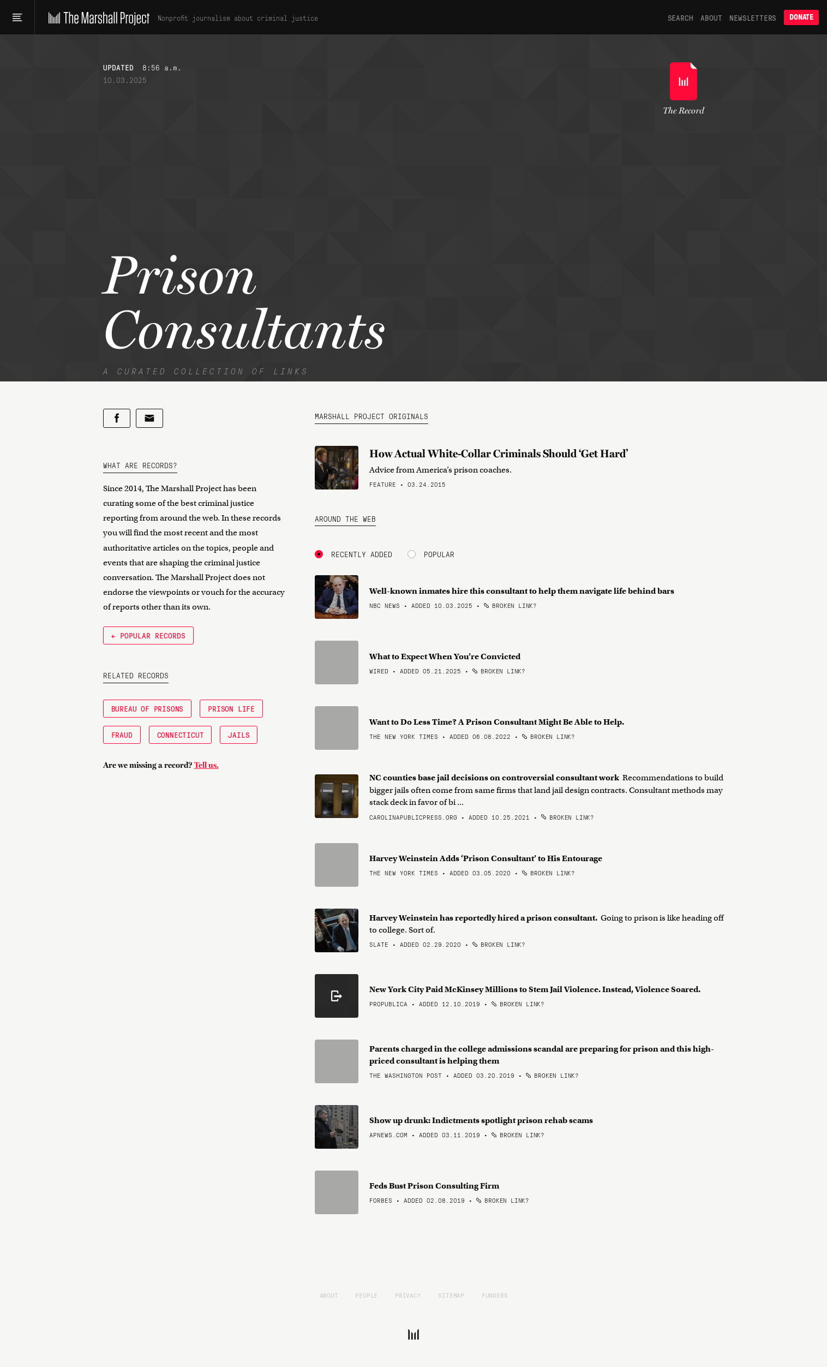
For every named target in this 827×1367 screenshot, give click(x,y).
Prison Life (231, 708)
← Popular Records (148, 635)
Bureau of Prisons (147, 708)
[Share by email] (149, 418)
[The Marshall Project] (96, 17)
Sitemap (451, 1295)
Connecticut (180, 734)
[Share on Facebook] (116, 418)
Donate (801, 17)
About (711, 17)
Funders (495, 1295)
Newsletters (752, 17)
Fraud (122, 734)
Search (680, 17)
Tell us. (206, 765)
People (366, 1295)
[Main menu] (17, 17)
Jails (238, 734)
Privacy (408, 1295)
